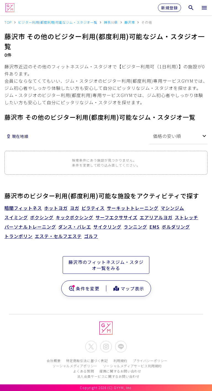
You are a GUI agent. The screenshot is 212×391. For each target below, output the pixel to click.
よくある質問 (83, 371)
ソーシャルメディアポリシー (74, 365)
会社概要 (53, 360)
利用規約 (120, 360)
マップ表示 (128, 288)
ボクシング (42, 217)
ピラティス (93, 208)
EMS (154, 226)
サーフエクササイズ (116, 217)
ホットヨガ (56, 208)
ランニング (135, 226)
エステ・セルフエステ (58, 236)
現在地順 (17, 136)
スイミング (16, 217)
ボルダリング (176, 226)
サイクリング (107, 226)
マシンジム (172, 208)
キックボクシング (74, 217)
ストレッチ (186, 217)
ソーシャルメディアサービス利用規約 (132, 365)
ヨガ (74, 208)
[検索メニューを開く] (191, 7)
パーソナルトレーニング (30, 226)
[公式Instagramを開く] (106, 346)
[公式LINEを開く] (121, 346)
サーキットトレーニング (132, 208)
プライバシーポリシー (150, 360)
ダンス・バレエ (74, 226)
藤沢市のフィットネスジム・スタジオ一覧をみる (106, 265)
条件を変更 (83, 288)
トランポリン (18, 236)
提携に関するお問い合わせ (120, 371)
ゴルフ (91, 236)
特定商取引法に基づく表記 (87, 360)
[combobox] (179, 136)
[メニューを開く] (204, 7)
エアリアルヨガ (156, 217)
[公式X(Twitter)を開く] (91, 346)
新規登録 (169, 7)
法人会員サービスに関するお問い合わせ (108, 376)
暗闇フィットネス (23, 208)
